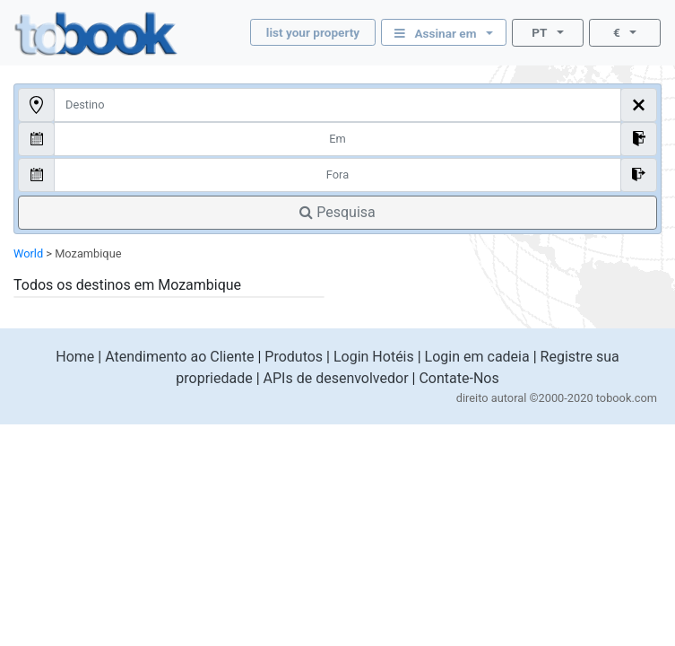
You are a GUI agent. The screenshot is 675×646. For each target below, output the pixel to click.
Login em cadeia (477, 356)
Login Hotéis (373, 356)
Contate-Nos (458, 378)
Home (75, 356)
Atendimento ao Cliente (179, 356)
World (28, 253)
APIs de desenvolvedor (336, 378)
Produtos (293, 356)
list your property (312, 32)
